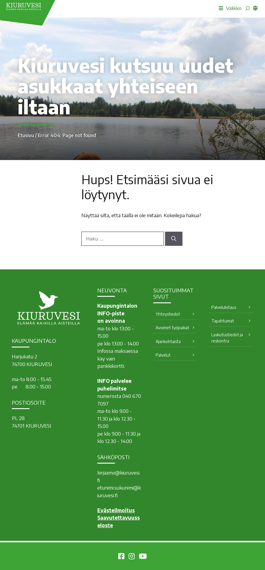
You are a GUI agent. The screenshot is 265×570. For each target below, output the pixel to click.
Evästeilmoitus (116, 510)
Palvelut (163, 355)
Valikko (230, 8)
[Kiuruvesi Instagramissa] (131, 557)
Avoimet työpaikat (172, 327)
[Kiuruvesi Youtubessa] (142, 557)
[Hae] (173, 239)
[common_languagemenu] (255, 8)
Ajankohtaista (168, 341)
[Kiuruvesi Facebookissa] (121, 557)
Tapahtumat (222, 320)
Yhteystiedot (168, 314)
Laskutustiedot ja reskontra (227, 337)
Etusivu (26, 135)
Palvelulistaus (223, 307)
